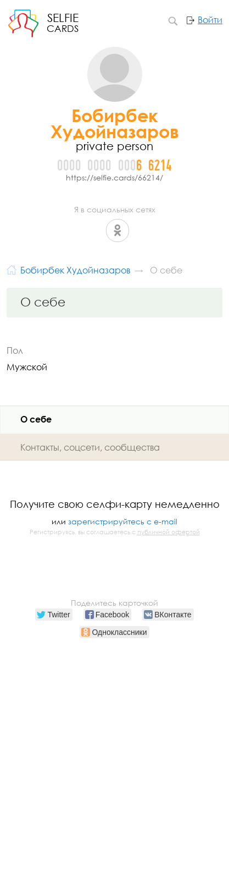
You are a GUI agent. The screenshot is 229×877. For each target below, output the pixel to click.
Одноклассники (117, 230)
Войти (210, 19)
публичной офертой (168, 532)
